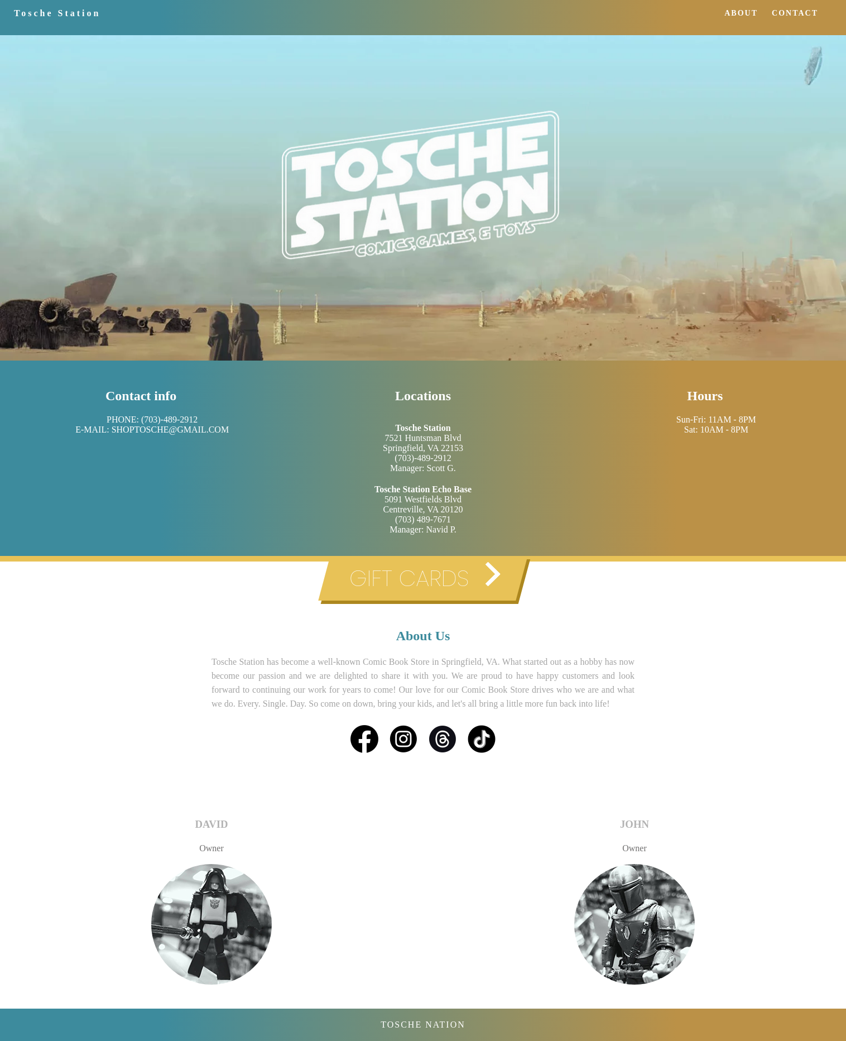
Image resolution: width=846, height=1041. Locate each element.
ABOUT (741, 13)
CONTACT (795, 13)
